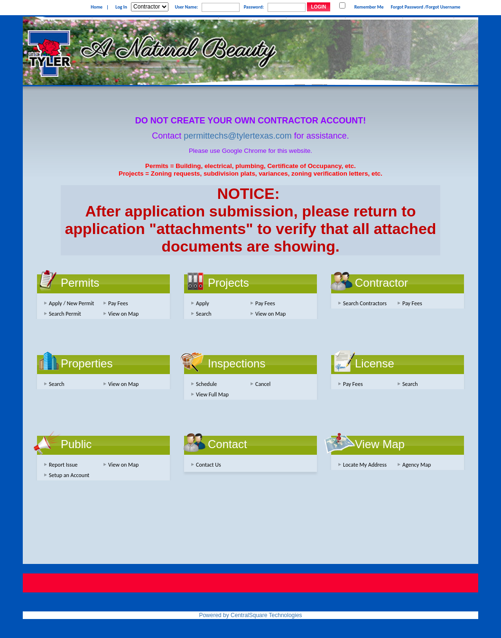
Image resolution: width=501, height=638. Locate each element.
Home (96, 7)
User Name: (186, 7)
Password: (254, 7)
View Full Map (212, 394)
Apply (202, 303)
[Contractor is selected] (149, 6)
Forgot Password (407, 7)
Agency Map (416, 464)
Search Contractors (365, 303)
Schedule (206, 384)
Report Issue (63, 464)
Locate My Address (365, 464)
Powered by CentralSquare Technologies (250, 615)
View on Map (123, 313)
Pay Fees (118, 303)
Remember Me (369, 7)
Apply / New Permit (71, 303)
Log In (121, 7)
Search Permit (65, 313)
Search (204, 313)
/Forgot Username (442, 7)
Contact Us (208, 464)
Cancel (262, 384)
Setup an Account (69, 475)
